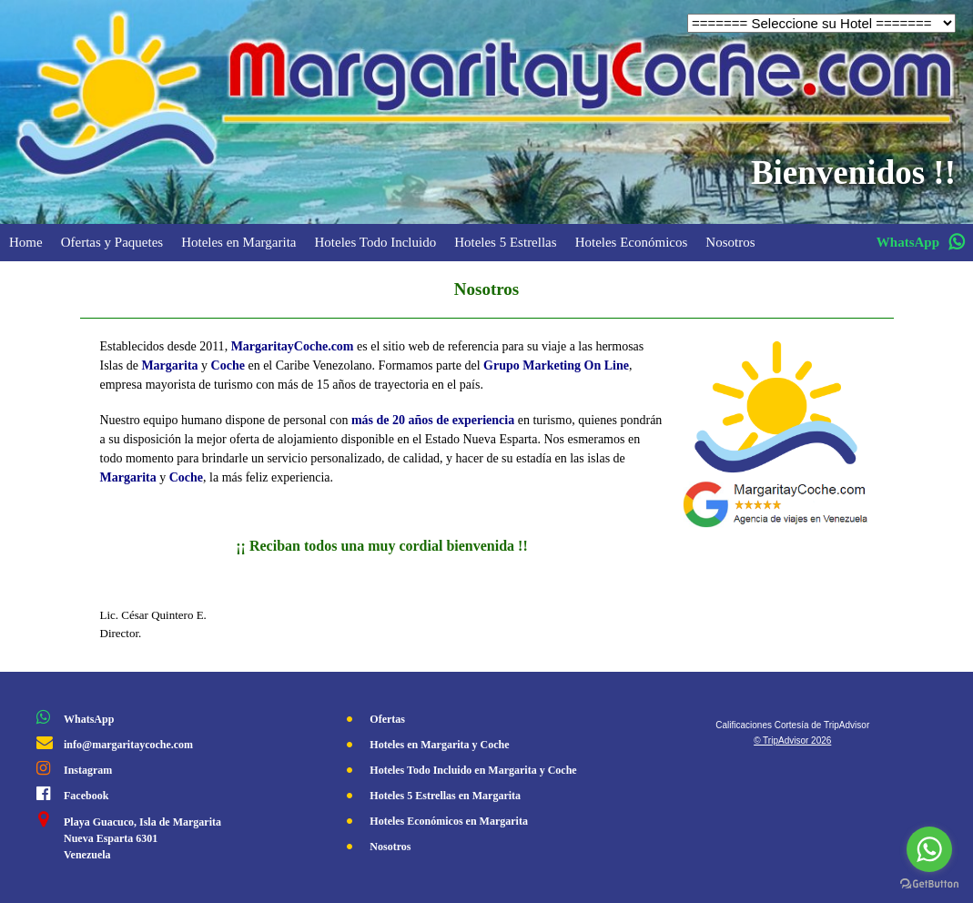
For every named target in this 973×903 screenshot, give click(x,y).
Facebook (86, 795)
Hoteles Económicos (631, 242)
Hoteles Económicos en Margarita (449, 821)
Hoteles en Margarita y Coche (439, 744)
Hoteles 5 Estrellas (505, 242)
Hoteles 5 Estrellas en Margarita (445, 795)
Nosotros (730, 242)
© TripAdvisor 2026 (792, 741)
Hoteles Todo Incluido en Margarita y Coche (473, 770)
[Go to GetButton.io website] (929, 884)
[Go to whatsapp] (929, 849)
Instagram (88, 770)
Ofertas (387, 719)
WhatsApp (89, 719)
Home (26, 242)
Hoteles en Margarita (238, 242)
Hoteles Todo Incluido (375, 242)
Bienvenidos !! (853, 172)
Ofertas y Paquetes (112, 242)
